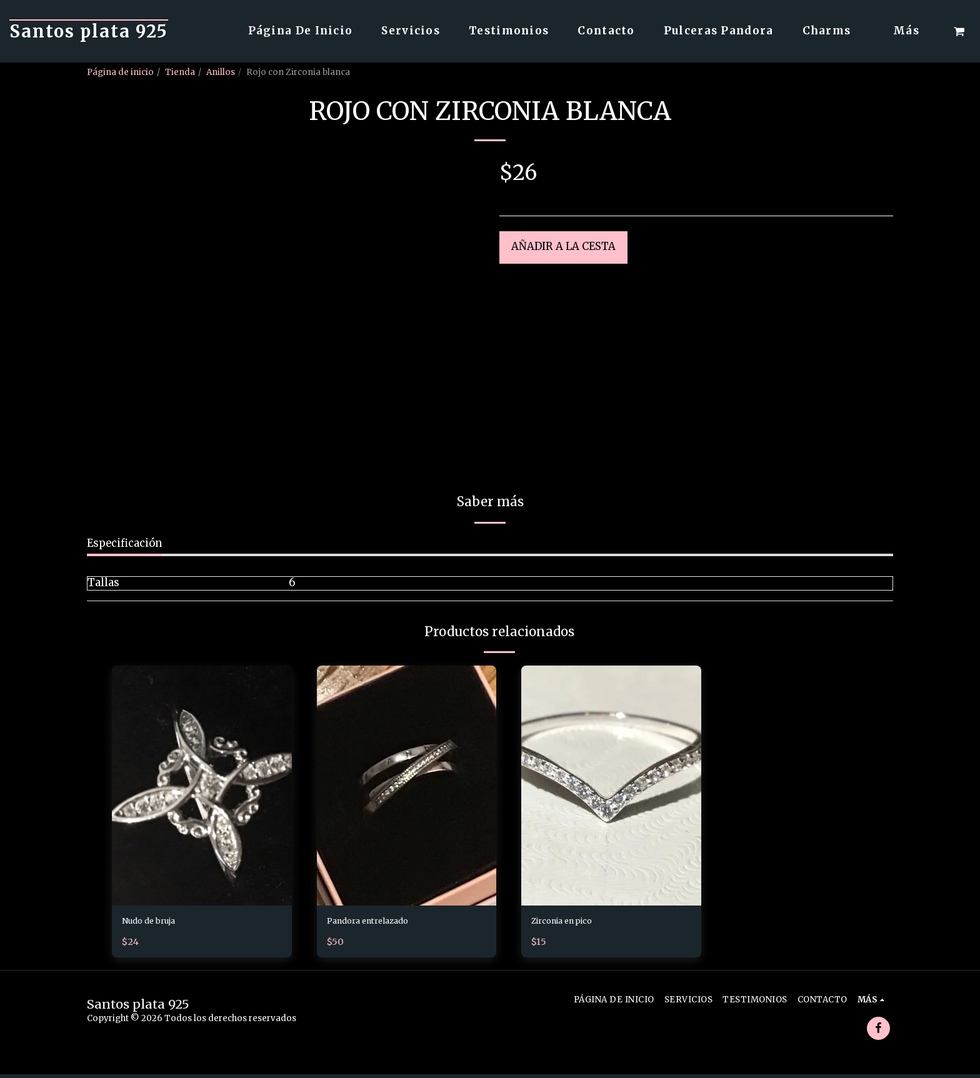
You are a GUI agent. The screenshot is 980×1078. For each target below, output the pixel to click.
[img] (202, 785)
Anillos (220, 72)
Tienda (180, 72)
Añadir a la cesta (563, 246)
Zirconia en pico (573, 922)
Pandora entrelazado (379, 922)
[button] (959, 31)
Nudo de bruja (158, 922)
